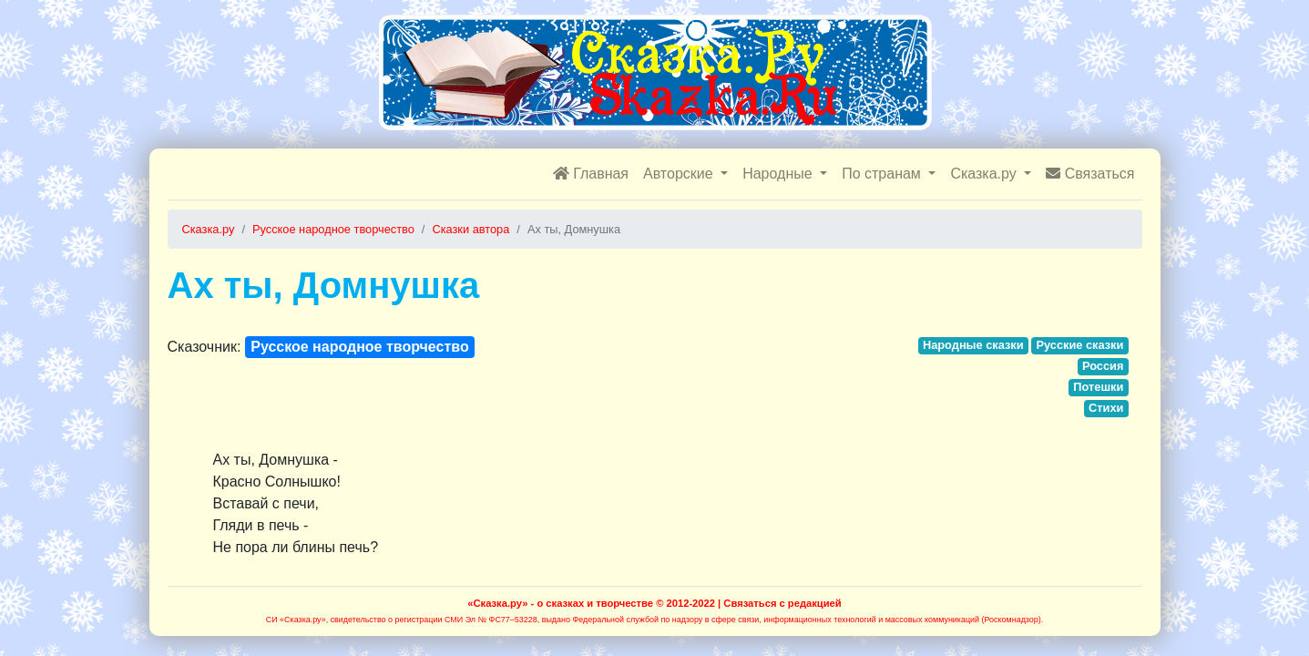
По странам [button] (883, 173)
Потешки (1098, 387)
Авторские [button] (680, 173)
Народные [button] (779, 173)
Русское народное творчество (359, 346)
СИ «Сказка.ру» (296, 619)
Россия (1102, 366)
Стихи (1106, 408)
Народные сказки (973, 345)
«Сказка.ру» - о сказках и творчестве (560, 603)
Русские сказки (1079, 345)
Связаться (1090, 173)
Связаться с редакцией (782, 603)
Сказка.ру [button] (985, 173)
